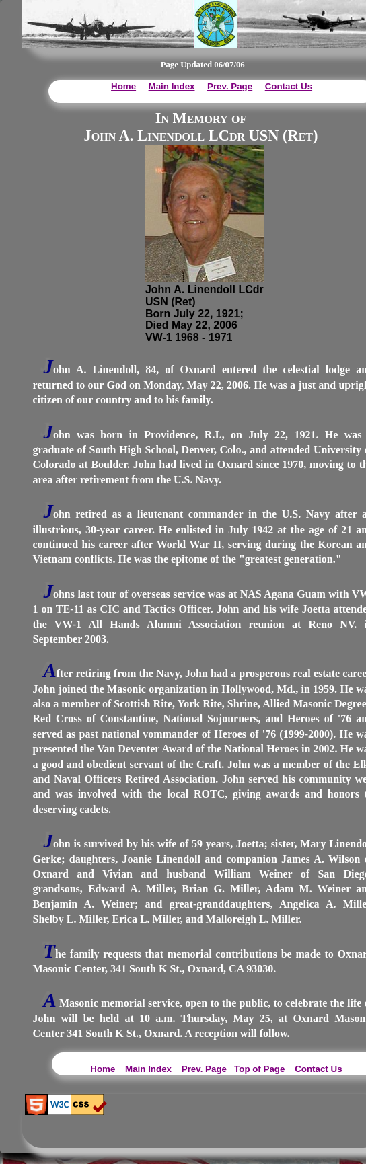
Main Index (172, 86)
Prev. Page (229, 86)
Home (123, 86)
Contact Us (288, 86)
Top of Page (259, 1069)
